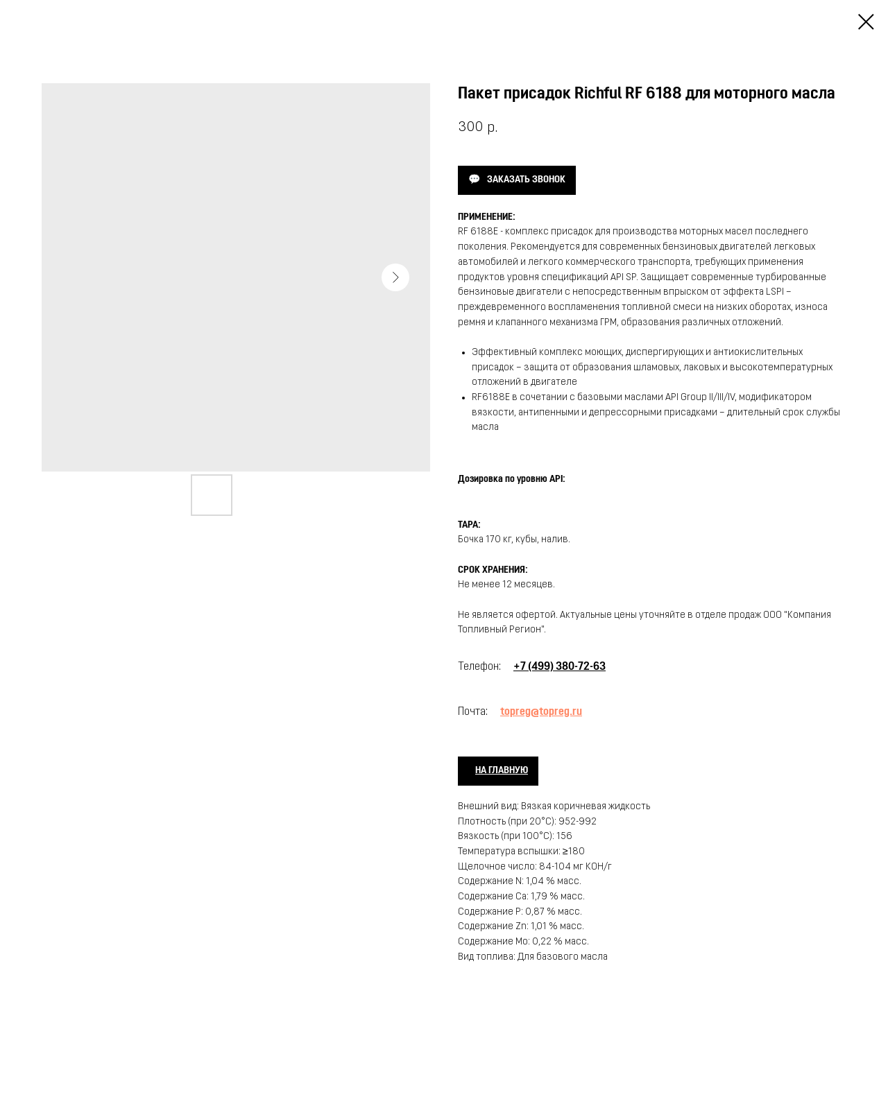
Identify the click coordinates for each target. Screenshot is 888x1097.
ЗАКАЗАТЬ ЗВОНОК (526, 180)
